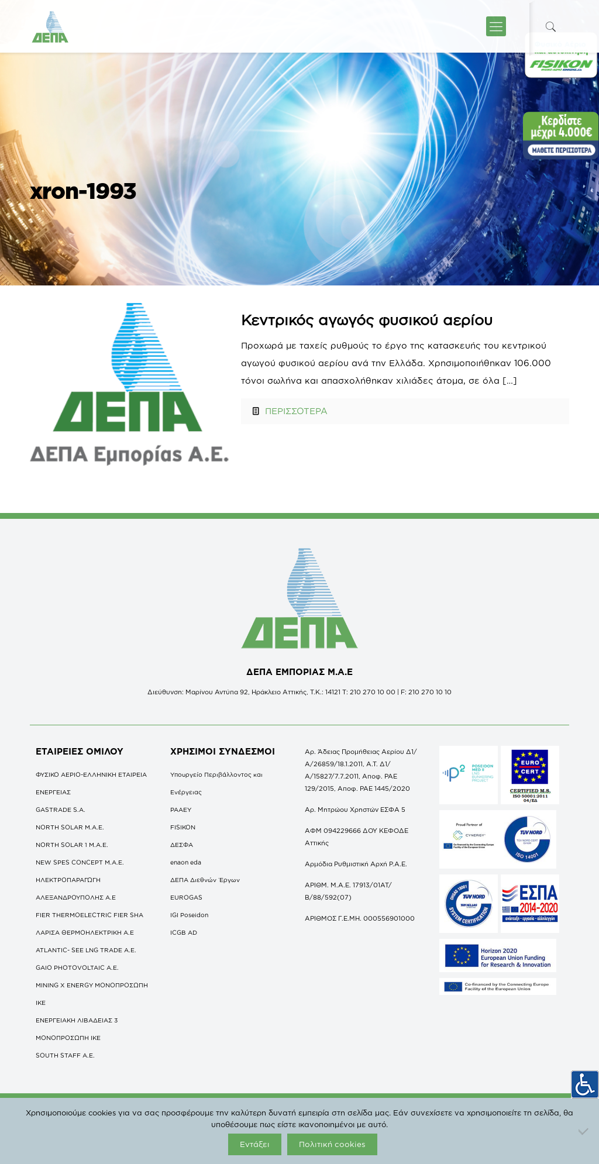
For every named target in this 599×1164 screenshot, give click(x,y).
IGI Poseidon (189, 914)
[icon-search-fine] (550, 26)
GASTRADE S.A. (60, 809)
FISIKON (182, 827)
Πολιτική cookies (332, 1144)
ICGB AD (183, 932)
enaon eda (185, 862)
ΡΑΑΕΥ (180, 809)
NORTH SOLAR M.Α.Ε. (70, 827)
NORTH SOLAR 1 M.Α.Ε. (72, 844)
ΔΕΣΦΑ (181, 844)
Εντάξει (255, 1144)
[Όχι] (584, 1131)
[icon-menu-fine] (496, 26)
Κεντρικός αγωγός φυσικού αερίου (367, 320)
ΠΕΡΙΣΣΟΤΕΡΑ (296, 411)
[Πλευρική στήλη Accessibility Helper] (585, 1083)
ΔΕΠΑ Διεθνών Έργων (205, 879)
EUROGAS (186, 897)
